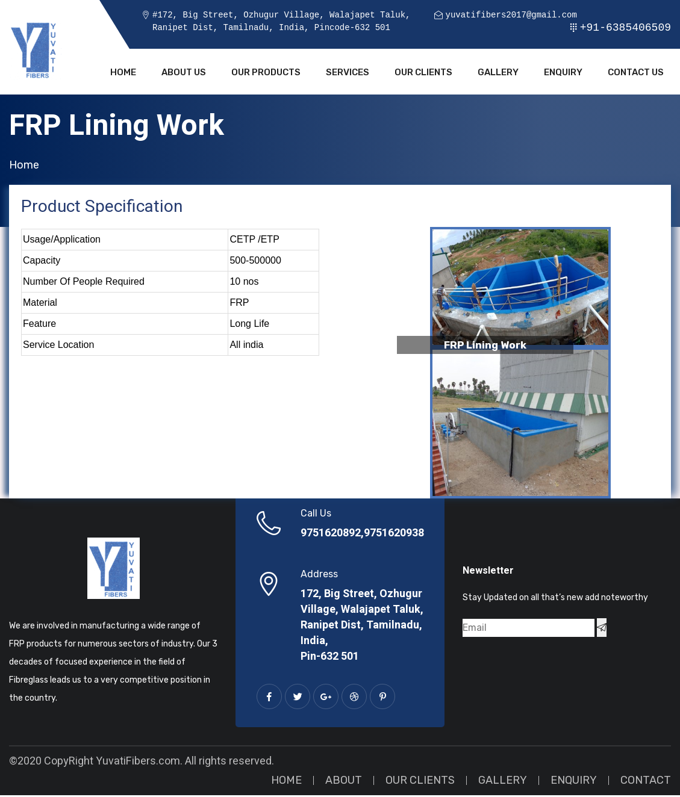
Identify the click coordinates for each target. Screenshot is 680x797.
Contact (645, 782)
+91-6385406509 (625, 27)
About (343, 782)
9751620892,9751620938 (362, 535)
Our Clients (423, 73)
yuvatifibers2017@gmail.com (510, 15)
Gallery (498, 73)
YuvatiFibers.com (138, 763)
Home (123, 73)
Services (347, 73)
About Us (183, 73)
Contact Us (636, 73)
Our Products (266, 73)
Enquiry (563, 73)
